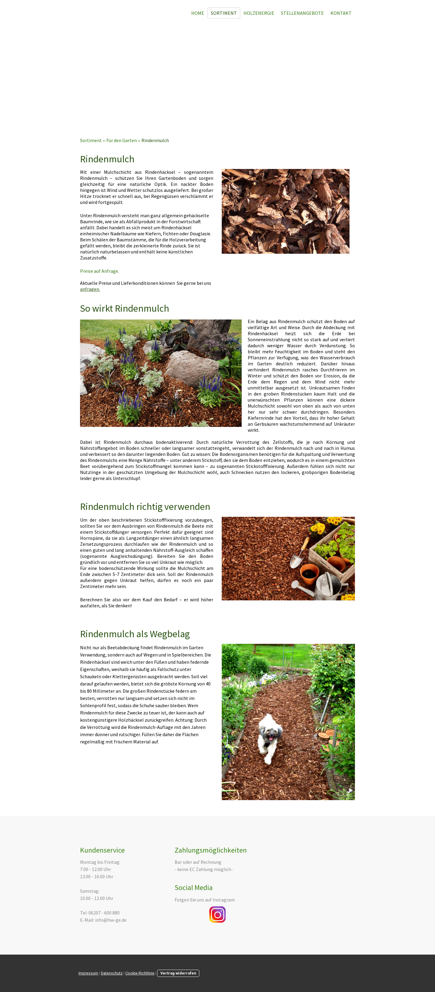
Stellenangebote (302, 13)
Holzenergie (258, 13)
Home (197, 13)
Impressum (88, 973)
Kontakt (341, 13)
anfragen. (90, 289)
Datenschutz (112, 973)
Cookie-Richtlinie (139, 973)
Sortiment (224, 13)
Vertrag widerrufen (178, 973)
